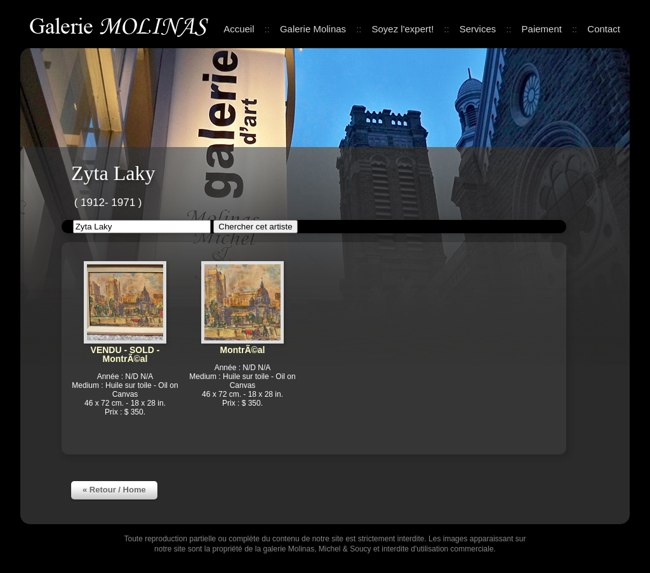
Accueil (238, 28)
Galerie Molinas (121, 25)
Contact (603, 28)
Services (478, 28)
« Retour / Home (114, 489)
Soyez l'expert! (402, 28)
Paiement (542, 28)
